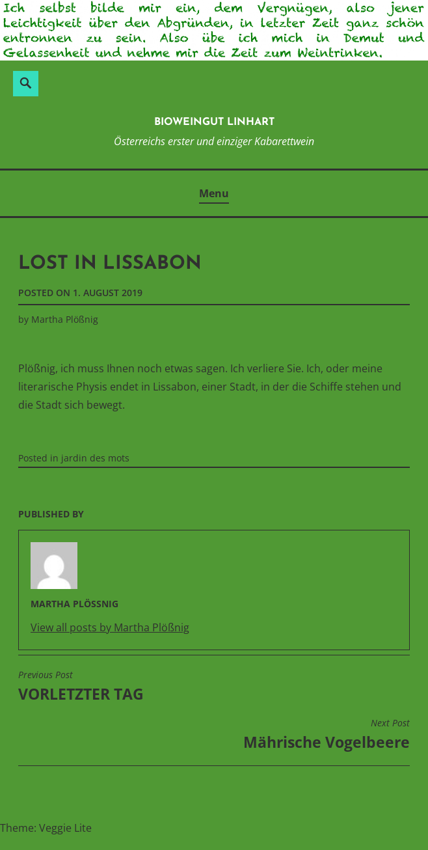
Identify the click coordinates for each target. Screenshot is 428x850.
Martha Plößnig (64, 319)
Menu (214, 193)
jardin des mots (95, 458)
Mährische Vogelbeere (326, 734)
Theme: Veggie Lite (46, 828)
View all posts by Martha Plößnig (110, 627)
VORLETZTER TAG (81, 686)
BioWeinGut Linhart (214, 122)
